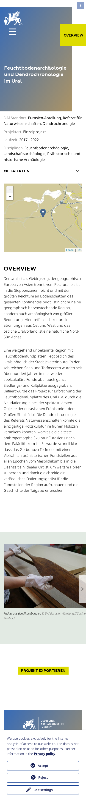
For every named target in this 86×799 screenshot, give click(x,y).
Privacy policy (44, 754)
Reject (43, 777)
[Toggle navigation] (12, 31)
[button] (82, 589)
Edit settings (43, 790)
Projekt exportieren (43, 670)
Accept (43, 765)
